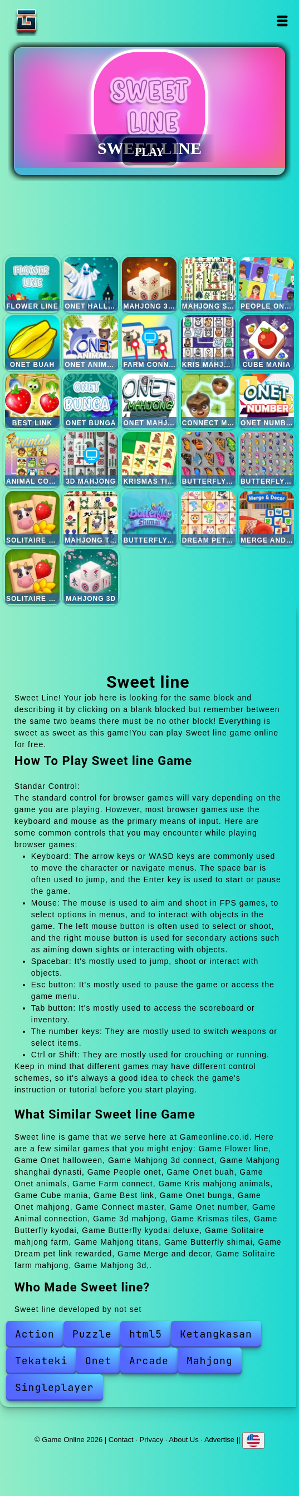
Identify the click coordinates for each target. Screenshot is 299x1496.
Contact (121, 1439)
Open (282, 21)
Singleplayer (54, 1387)
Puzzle (92, 1334)
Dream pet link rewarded (208, 518)
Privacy (152, 1439)
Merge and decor (266, 518)
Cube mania (266, 342)
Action (35, 1334)
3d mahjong (90, 459)
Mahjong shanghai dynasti (208, 284)
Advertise (219, 1439)
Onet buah (32, 342)
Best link (32, 401)
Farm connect (149, 342)
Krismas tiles (149, 459)
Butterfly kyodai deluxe (266, 459)
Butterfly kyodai (208, 459)
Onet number (266, 401)
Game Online (61, 21)
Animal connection (32, 459)
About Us (183, 1439)
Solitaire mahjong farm (32, 518)
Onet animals (90, 342)
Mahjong (210, 1360)
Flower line (32, 284)
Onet (98, 1360)
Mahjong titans (90, 518)
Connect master (208, 401)
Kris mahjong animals (208, 342)
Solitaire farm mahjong (32, 576)
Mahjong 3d (90, 576)
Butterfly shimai (149, 518)
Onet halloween (90, 284)
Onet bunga (90, 401)
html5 (145, 1334)
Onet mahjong (149, 401)
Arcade (149, 1360)
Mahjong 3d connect (149, 284)
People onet (266, 284)
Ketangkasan (216, 1334)
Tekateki (41, 1360)
